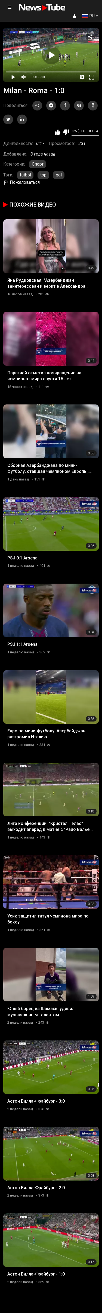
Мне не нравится (66, 132)
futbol (25, 175)
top (43, 175)
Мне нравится (57, 132)
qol (59, 175)
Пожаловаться (21, 182)
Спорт (38, 164)
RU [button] (88, 15)
